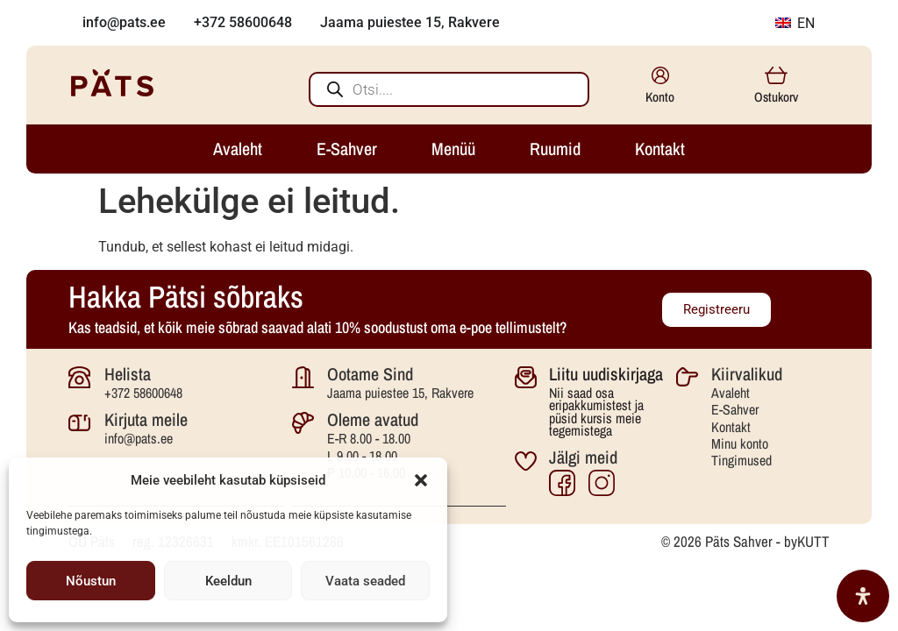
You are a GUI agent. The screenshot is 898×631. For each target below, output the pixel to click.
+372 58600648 (143, 392)
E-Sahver (735, 409)
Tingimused (741, 460)
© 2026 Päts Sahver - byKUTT (745, 541)
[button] (421, 480)
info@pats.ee (138, 438)
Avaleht (730, 392)
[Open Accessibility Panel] (863, 596)
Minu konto (739, 443)
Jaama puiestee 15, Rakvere (400, 392)
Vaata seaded (365, 581)
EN (795, 23)
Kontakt (731, 426)
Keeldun (228, 581)
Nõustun (91, 581)
